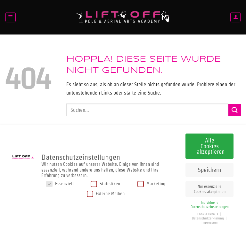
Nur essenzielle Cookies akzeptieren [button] (210, 187)
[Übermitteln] (234, 110)
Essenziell (60, 182)
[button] (10, 17)
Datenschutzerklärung (208, 216)
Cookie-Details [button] (208, 212)
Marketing (151, 182)
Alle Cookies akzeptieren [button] (211, 144)
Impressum (209, 220)
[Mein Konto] (235, 17)
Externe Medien (106, 192)
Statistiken (105, 182)
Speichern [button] (209, 168)
